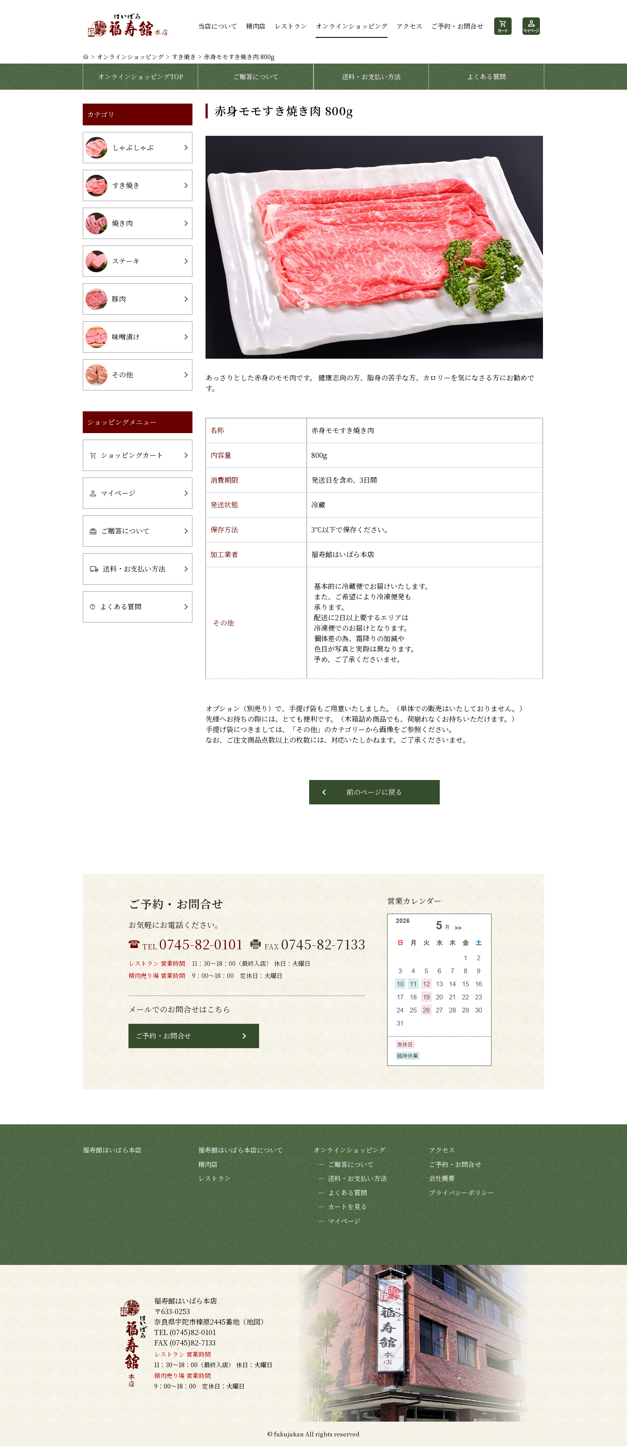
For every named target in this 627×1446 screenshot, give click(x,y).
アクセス (409, 25)
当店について (217, 25)
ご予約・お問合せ (457, 25)
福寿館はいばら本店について (240, 1149)
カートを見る (340, 1207)
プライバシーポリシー (461, 1192)
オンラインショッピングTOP (140, 76)
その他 (109, 375)
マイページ (112, 493)
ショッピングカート (126, 455)
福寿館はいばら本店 (112, 1149)
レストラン (290, 25)
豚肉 (105, 299)
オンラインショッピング (352, 25)
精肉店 (256, 25)
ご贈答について (256, 76)
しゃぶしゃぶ (119, 148)
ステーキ (112, 261)
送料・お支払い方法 (371, 76)
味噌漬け (112, 337)
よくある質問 (486, 76)
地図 (253, 1322)
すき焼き (184, 56)
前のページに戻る (374, 792)
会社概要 (442, 1178)
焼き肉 (109, 223)
